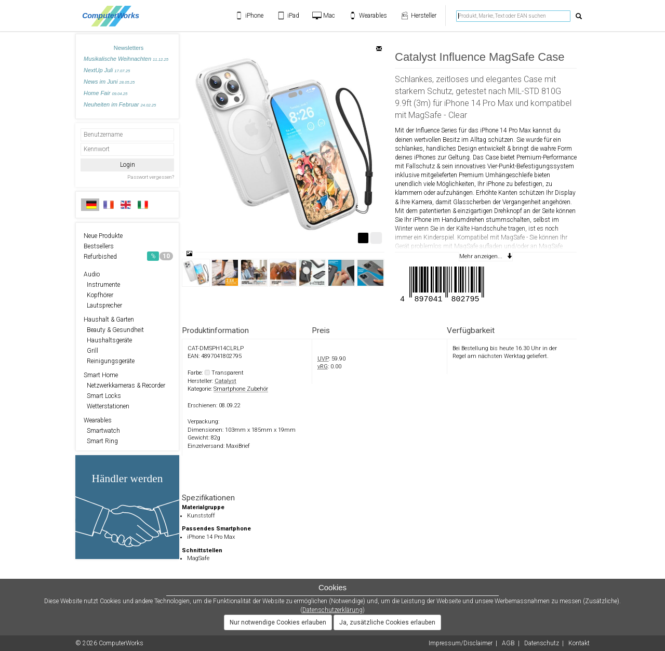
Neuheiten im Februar (120, 104)
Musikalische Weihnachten (126, 59)
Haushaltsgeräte (108, 340)
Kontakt (579, 643)
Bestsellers (99, 246)
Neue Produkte (103, 236)
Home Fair (105, 93)
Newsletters (128, 48)
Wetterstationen (106, 406)
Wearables (98, 420)
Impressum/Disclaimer (461, 643)
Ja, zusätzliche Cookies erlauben (387, 622)
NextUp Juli (107, 70)
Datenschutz (541, 643)
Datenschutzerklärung (332, 610)
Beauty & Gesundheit (114, 330)
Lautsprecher (103, 305)
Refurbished (128, 256)
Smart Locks (102, 396)
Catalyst (225, 381)
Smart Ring (101, 441)
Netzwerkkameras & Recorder (124, 385)
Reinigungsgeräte (109, 361)
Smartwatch (102, 430)
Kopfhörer (98, 295)
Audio (92, 274)
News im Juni (109, 81)
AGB (508, 643)
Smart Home (101, 375)
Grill (91, 350)
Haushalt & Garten (109, 319)
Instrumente (102, 284)
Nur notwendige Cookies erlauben (278, 622)
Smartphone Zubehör (241, 389)
